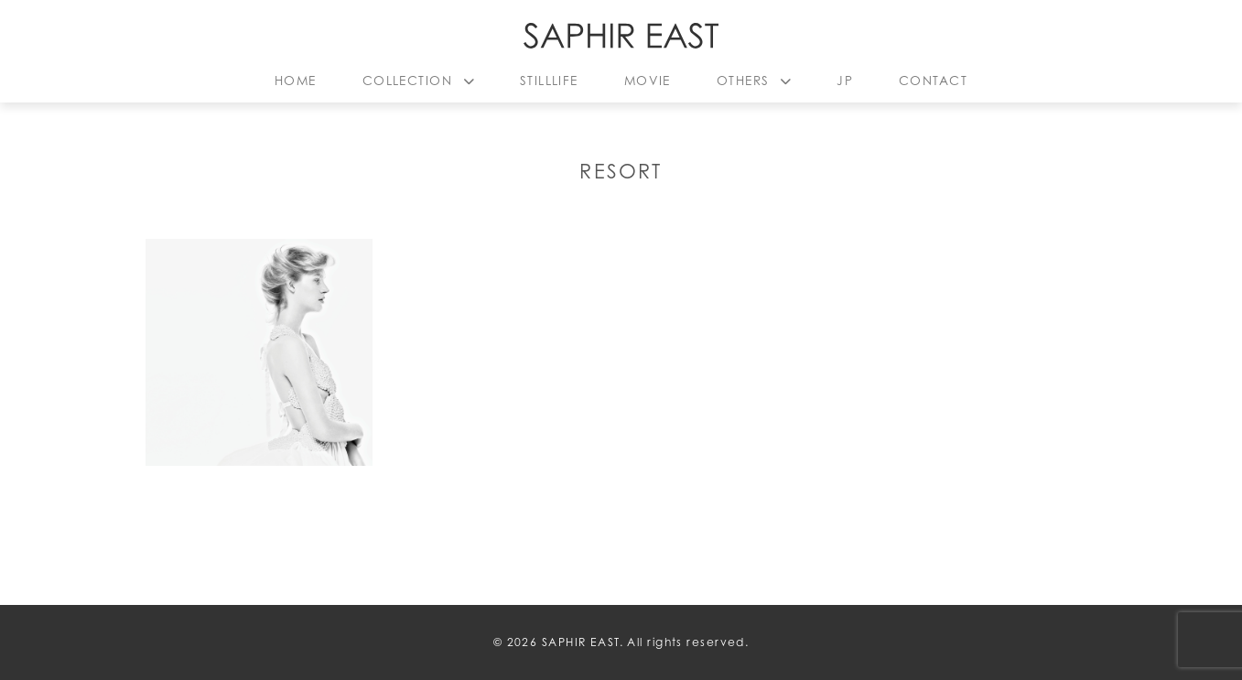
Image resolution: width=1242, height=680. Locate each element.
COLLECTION (407, 80)
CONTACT (933, 80)
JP (845, 80)
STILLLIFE (549, 80)
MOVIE (647, 80)
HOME (296, 80)
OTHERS (743, 80)
